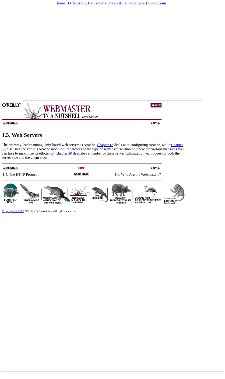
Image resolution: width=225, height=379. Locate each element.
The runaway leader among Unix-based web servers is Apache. (49, 145)
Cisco (141, 3)
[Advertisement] (44, 52)
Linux (129, 3)
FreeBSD (116, 3)
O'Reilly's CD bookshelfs (87, 3)
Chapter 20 (64, 153)
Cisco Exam (157, 3)
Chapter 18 (105, 145)
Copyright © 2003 (13, 211)
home (61, 3)
